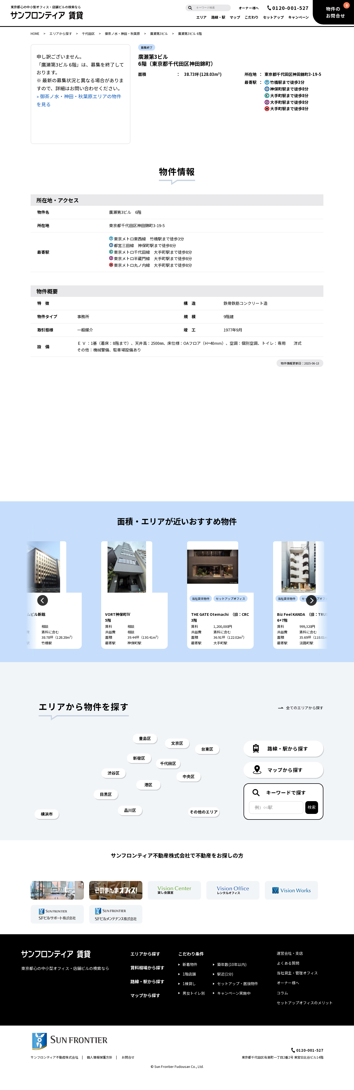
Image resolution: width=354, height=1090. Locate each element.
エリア (201, 17)
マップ (235, 17)
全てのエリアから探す (304, 723)
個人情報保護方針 (99, 1072)
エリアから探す (61, 33)
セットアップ (273, 17)
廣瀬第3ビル (159, 33)
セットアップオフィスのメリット (305, 1018)
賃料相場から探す (147, 983)
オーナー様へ (249, 8)
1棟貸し (189, 998)
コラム (282, 1008)
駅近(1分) (225, 989)
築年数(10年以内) (231, 979)
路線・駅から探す (147, 996)
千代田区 (88, 33)
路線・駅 (218, 17)
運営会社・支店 (290, 968)
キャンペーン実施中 (233, 1008)
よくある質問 (288, 978)
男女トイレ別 (194, 1008)
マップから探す (145, 1010)
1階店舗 (189, 989)
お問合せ (128, 1072)
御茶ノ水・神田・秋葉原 (122, 33)
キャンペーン (298, 17)
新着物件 (190, 979)
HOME (35, 33)
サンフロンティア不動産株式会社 (54, 1072)
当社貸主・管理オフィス (297, 988)
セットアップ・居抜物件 (237, 998)
